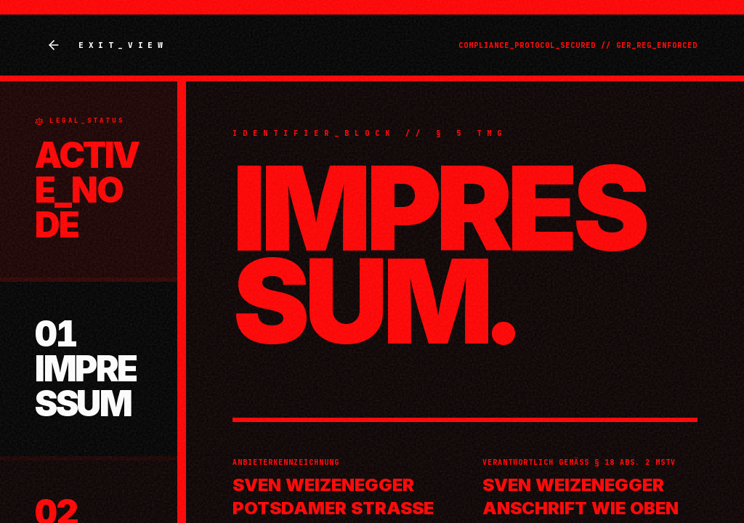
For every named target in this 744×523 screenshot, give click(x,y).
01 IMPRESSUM (86, 368)
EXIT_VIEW (106, 45)
